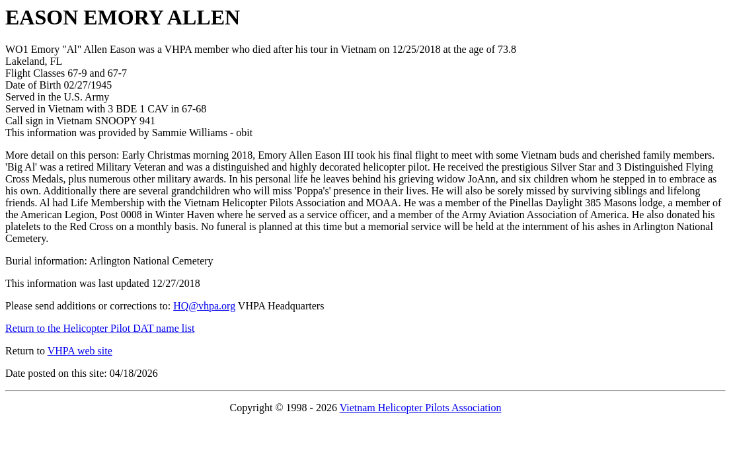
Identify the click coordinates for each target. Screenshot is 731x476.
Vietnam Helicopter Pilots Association (421, 407)
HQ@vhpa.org (204, 305)
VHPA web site (80, 350)
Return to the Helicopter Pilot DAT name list (99, 328)
